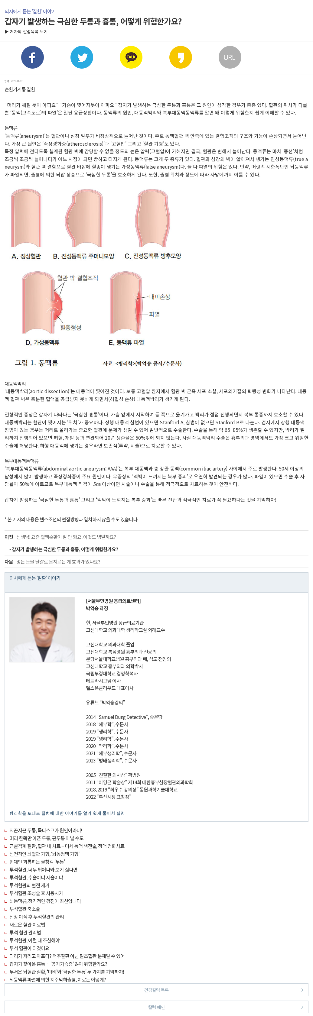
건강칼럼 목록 (223, 989)
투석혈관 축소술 (24, 908)
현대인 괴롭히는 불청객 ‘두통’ (37, 861)
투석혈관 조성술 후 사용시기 (36, 893)
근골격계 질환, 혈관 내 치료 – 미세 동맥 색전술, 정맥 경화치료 (66, 845)
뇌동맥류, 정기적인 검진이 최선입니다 (45, 900)
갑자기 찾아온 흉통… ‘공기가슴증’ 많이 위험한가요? (58, 963)
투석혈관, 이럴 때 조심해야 (34, 940)
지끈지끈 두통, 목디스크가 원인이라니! (45, 830)
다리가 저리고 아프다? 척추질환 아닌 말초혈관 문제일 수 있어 (67, 955)
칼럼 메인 (225, 1007)
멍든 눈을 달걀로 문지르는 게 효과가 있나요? (52, 561)
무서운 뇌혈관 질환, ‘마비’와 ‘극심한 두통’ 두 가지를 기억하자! (66, 971)
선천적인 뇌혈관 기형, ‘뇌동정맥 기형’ (44, 853)
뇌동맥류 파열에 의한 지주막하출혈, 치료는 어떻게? (57, 979)
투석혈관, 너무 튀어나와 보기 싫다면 (43, 869)
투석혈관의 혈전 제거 (29, 885)
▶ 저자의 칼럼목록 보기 (26, 31)
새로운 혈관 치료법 (27, 924)
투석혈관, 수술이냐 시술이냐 (36, 877)
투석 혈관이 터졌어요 (29, 948)
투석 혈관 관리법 (25, 932)
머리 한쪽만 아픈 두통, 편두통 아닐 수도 (46, 838)
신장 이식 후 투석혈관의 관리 (36, 916)
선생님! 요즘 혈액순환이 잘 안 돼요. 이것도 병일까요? (60, 536)
